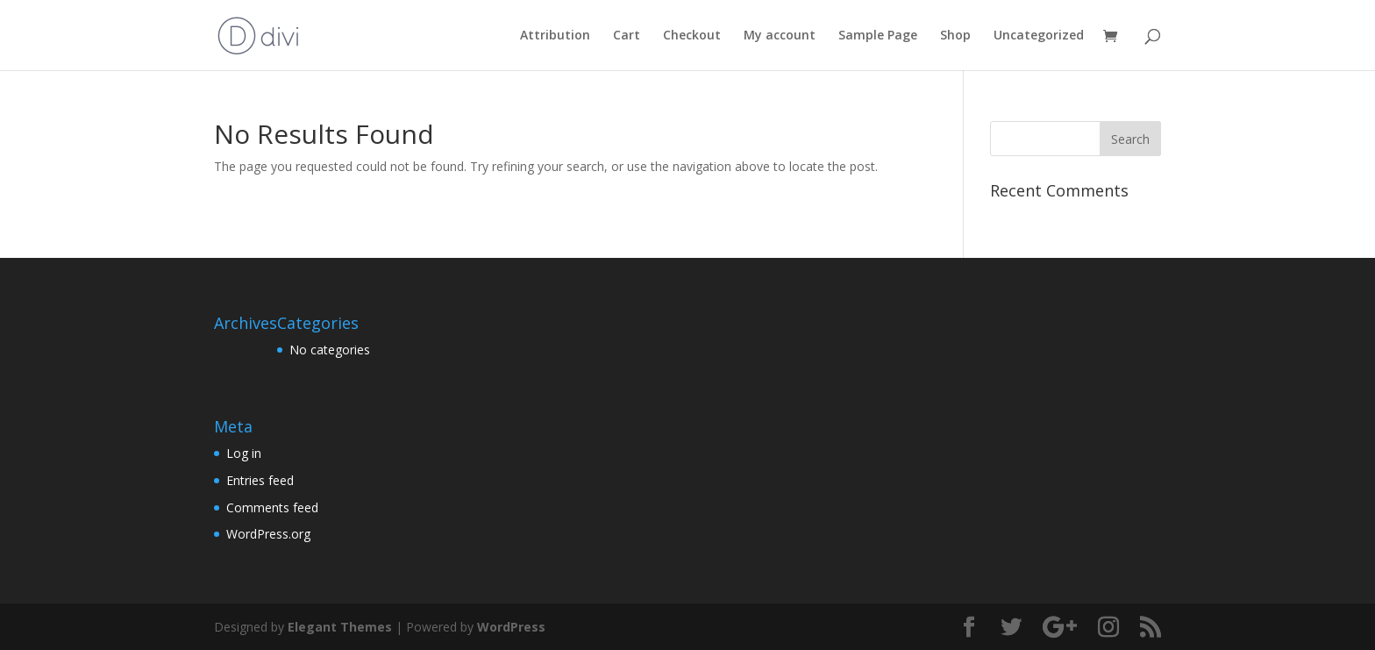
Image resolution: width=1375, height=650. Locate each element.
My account (780, 36)
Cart (626, 36)
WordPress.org (268, 533)
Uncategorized (1039, 36)
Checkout (692, 36)
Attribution (555, 36)
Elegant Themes (340, 626)
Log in (243, 453)
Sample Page (877, 36)
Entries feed (260, 480)
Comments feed (272, 507)
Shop (955, 36)
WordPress (511, 626)
